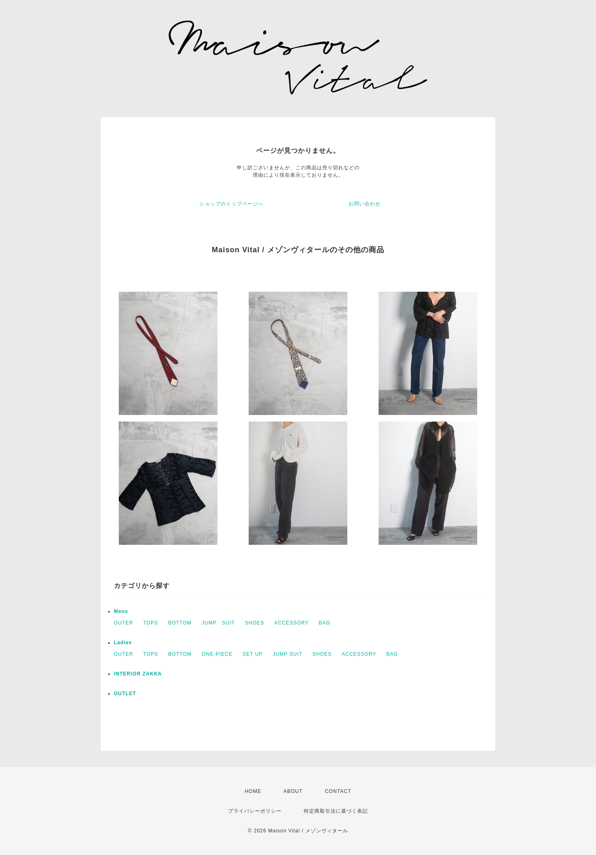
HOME (253, 791)
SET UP (253, 654)
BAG (324, 623)
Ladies (123, 642)
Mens (121, 611)
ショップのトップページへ (231, 204)
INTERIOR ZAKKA (138, 674)
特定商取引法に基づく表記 (336, 811)
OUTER (123, 623)
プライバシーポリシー (255, 811)
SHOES (254, 623)
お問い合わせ (365, 204)
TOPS (150, 623)
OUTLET (125, 693)
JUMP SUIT (218, 623)
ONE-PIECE (217, 654)
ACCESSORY (291, 623)
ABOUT (293, 791)
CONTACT (338, 791)
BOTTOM (180, 623)
